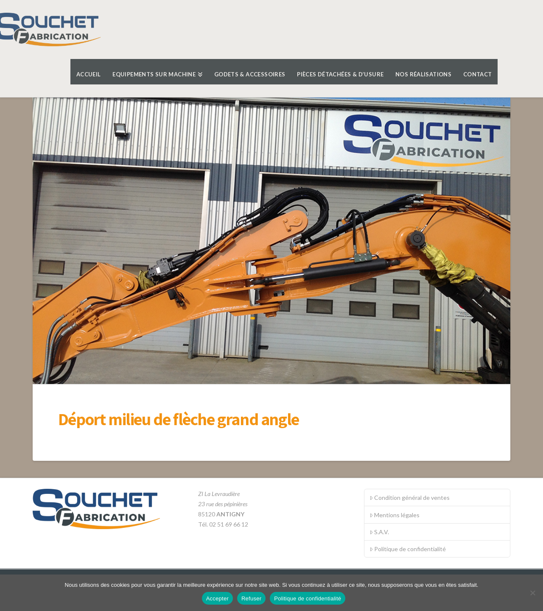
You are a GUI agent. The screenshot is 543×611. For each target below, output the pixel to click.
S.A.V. (379, 531)
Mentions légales (394, 515)
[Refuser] (532, 593)
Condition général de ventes (409, 497)
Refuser (251, 598)
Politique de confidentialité (407, 548)
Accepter (217, 598)
